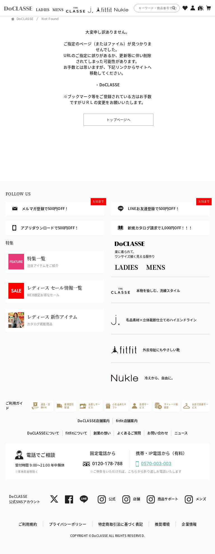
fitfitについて (76, 433)
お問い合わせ (157, 433)
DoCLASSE (109, 84)
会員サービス (140, 406)
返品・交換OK (41, 405)
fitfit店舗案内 (126, 420)
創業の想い (102, 433)
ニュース (181, 433)
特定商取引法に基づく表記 (120, 524)
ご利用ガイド (14, 406)
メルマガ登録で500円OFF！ (58, 206)
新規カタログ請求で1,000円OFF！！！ (155, 227)
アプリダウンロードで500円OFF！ (45, 228)
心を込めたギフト (116, 406)
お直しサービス (90, 406)
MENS (57, 9)
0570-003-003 (156, 463)
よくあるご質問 (129, 433)
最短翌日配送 (65, 406)
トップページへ (118, 119)
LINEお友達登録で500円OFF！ (163, 206)
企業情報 (189, 524)
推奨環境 (162, 524)
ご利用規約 (27, 524)
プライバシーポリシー (67, 524)
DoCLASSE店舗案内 (93, 420)
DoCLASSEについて (43, 433)
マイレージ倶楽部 (166, 406)
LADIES (43, 9)
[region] (107, 8)
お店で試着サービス (195, 406)
